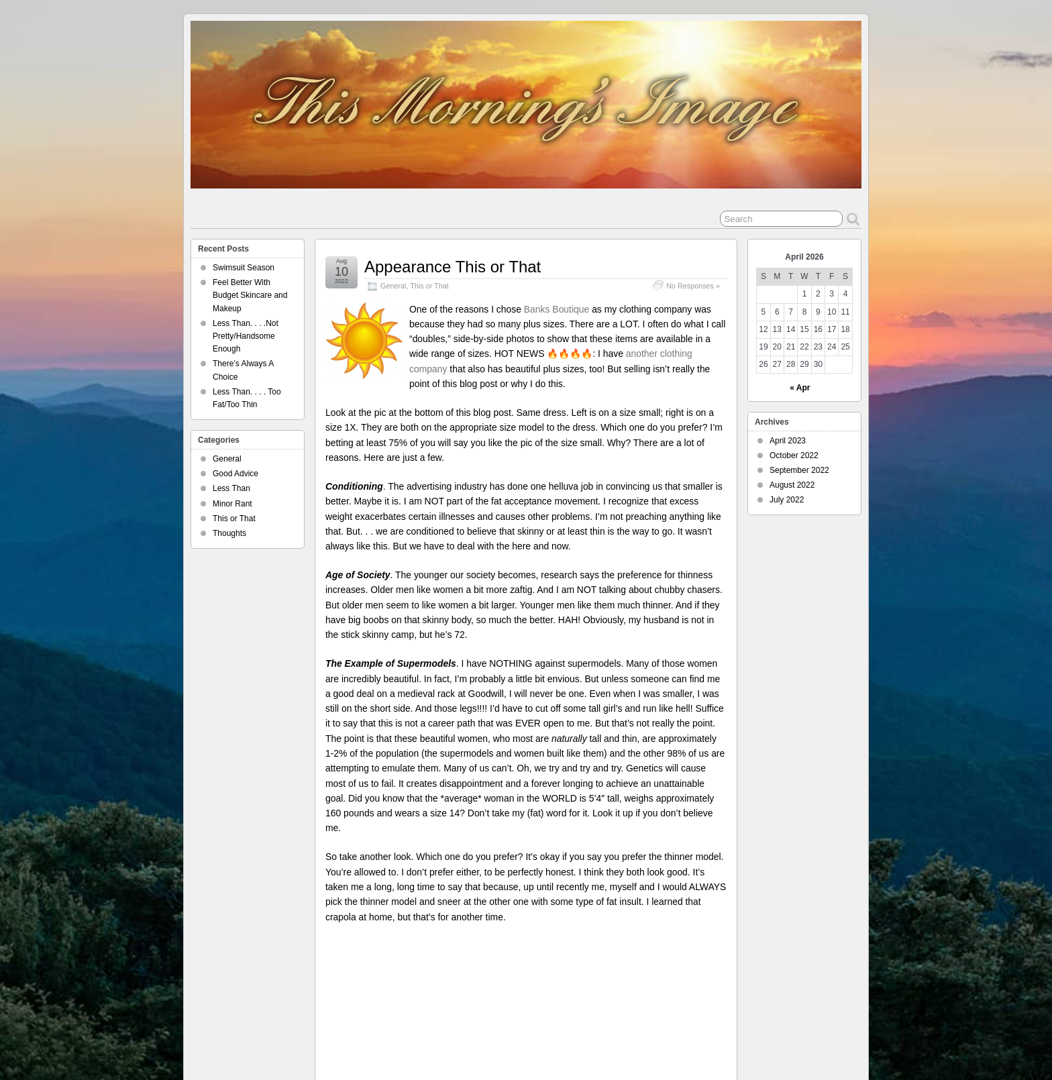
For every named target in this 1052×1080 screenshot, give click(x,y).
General (393, 286)
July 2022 (787, 499)
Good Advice (235, 473)
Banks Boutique (556, 309)
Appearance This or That (452, 267)
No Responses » (693, 286)
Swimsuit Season (243, 267)
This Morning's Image (603, 995)
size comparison (635, 985)
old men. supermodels (568, 985)
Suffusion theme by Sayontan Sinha (801, 1045)
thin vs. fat (547, 995)
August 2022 (792, 485)
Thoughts (229, 533)
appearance (684, 973)
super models (688, 985)
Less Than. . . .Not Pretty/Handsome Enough (245, 336)
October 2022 (794, 455)
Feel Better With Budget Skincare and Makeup (250, 295)
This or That (429, 286)
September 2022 (799, 470)
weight (691, 995)
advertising (575, 973)
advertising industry (629, 973)
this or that (660, 995)
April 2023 (788, 440)
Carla (385, 973)
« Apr (800, 387)
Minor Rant (232, 503)
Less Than (231, 488)
